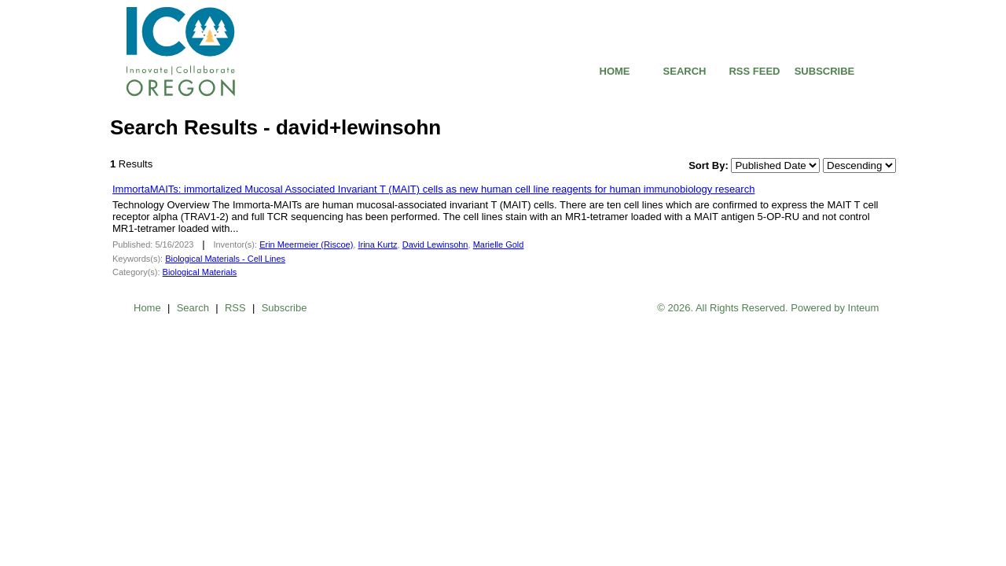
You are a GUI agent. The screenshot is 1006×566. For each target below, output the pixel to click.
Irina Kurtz (377, 244)
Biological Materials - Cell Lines (225, 258)
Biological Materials (200, 272)
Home (147, 308)
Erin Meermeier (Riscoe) (306, 244)
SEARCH (685, 71)
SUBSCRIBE (825, 71)
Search (193, 308)
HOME (615, 71)
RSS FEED (754, 71)
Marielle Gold (498, 244)
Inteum (863, 308)
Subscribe (284, 308)
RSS (235, 308)
